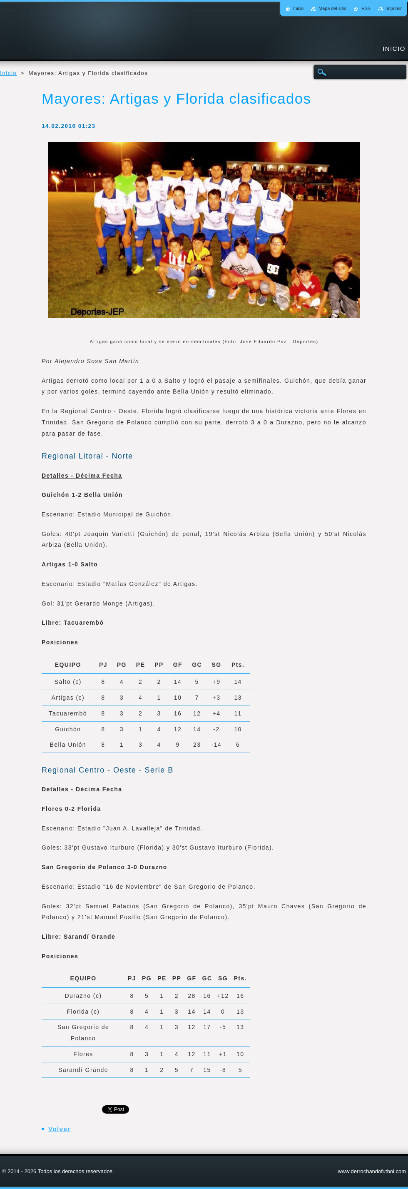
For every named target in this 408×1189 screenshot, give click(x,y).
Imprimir (394, 8)
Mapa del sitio (332, 8)
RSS (366, 8)
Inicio (8, 73)
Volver (59, 1128)
